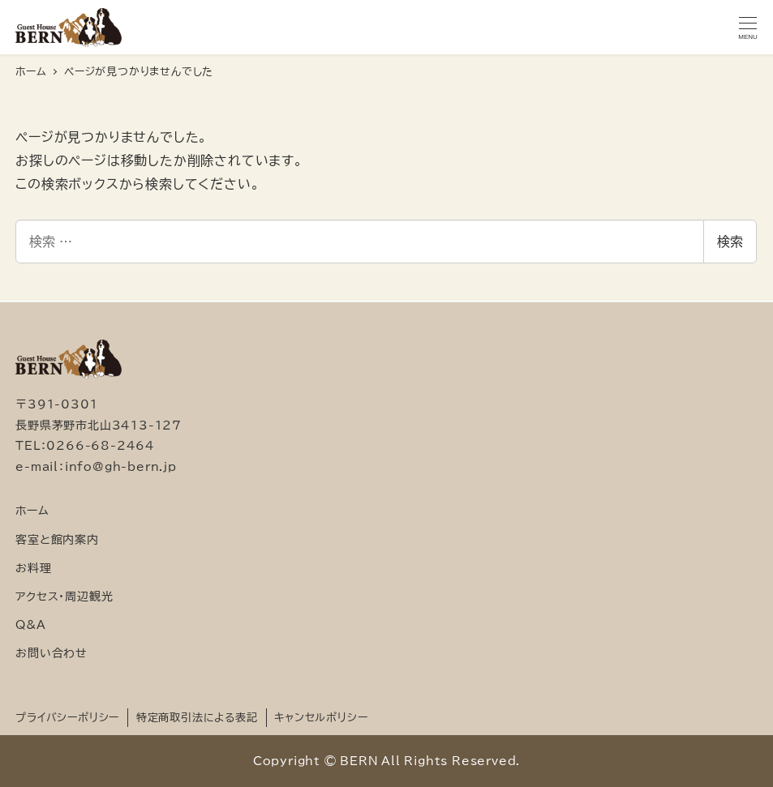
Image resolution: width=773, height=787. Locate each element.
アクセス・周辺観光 (64, 596)
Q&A (30, 624)
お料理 (33, 568)
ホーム (32, 510)
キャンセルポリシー (320, 717)
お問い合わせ (51, 653)
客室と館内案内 (57, 539)
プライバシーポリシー (67, 717)
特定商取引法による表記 (197, 717)
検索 (730, 241)
